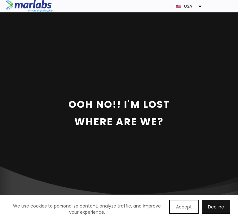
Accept (184, 207)
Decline (216, 207)
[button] (142, 6)
